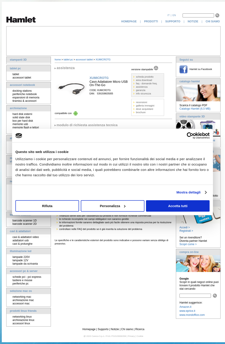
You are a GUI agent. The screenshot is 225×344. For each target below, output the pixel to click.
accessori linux (21, 323)
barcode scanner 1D (24, 220)
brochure (141, 112)
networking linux (22, 316)
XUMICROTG (103, 59)
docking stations (22, 90)
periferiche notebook (24, 94)
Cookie (140, 336)
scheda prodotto (145, 76)
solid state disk (21, 117)
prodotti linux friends (23, 310)
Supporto (103, 329)
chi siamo (213, 21)
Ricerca (139, 329)
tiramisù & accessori (24, 100)
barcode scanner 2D (24, 223)
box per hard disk (22, 120)
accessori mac (21, 303)
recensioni (141, 102)
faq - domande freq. (146, 83)
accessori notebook (22, 85)
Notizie (115, 329)
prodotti (151, 21)
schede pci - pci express (26, 276)
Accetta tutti (178, 206)
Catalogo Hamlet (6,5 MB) (194, 108)
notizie (193, 21)
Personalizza (112, 206)
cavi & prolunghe (22, 243)
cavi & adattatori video (25, 237)
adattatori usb (20, 240)
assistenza (142, 86)
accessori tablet (21, 77)
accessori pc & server (24, 271)
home (58, 59)
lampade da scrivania (25, 263)
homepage (129, 21)
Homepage (89, 329)
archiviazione (18, 108)
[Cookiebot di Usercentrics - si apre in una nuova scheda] (190, 135)
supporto (172, 21)
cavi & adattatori (20, 231)
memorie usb (20, 124)
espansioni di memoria (25, 97)
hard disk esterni (22, 114)
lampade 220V (21, 257)
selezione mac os (21, 291)
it (168, 15)
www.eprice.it (187, 310)
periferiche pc (20, 283)
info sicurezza (143, 93)
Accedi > (184, 227)
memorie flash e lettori (25, 127)
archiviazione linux (23, 320)
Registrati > (186, 230)
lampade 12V (20, 260)
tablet (15, 74)
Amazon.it (185, 306)
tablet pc (15, 68)
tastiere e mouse (22, 280)
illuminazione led (20, 251)
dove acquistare (144, 109)
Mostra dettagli (188, 192)
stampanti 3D (18, 59)
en (174, 15)
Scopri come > (188, 244)
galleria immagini (145, 105)
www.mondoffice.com (192, 314)
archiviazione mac (23, 300)
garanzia (140, 90)
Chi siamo (127, 329)
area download (144, 80)
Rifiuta (47, 206)
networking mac (21, 296)
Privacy (131, 336)
